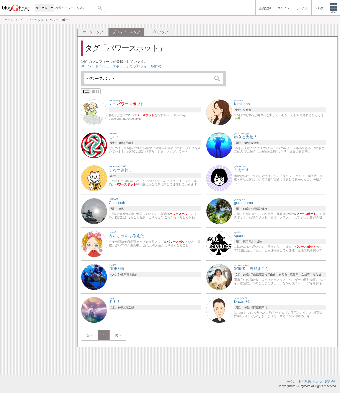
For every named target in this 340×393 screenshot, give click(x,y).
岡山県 (254, 274)
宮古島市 (132, 274)
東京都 (247, 110)
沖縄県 (254, 208)
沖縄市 (263, 208)
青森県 (254, 143)
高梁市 (263, 274)
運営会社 (331, 381)
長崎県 (129, 143)
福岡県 (247, 241)
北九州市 (257, 241)
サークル (290, 381)
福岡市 (263, 307)
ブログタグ (159, 32)
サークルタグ (93, 32)
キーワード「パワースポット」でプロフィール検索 (121, 66)
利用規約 (305, 381)
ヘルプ (317, 381)
